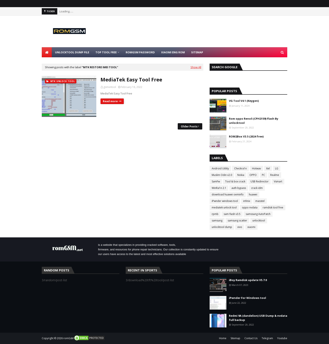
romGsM (68, 338)
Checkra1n (240, 168)
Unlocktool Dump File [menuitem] (72, 52)
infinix (246, 201)
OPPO (253, 175)
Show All (196, 67)
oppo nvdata (249, 207)
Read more (110, 101)
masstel (260, 201)
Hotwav (256, 168)
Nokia (240, 175)
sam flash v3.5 (232, 214)
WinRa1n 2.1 (219, 188)
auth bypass (238, 188)
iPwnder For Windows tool (247, 298)
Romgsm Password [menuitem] (140, 52)
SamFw (216, 181)
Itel (268, 168)
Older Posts (189, 126)
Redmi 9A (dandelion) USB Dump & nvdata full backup (258, 318)
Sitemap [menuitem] (197, 52)
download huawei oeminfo (228, 194)
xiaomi (251, 227)
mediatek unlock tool (224, 207)
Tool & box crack (235, 181)
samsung (217, 220)
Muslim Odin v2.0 (222, 175)
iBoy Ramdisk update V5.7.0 (248, 280)
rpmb (215, 214)
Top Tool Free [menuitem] (106, 52)
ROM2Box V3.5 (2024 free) (246, 136)
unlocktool (258, 220)
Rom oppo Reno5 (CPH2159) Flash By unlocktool (253, 121)
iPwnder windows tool (225, 201)
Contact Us (250, 338)
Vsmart (278, 181)
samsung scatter (237, 220)
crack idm (257, 188)
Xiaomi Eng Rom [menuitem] (173, 52)
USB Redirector (260, 181)
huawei (253, 194)
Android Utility (220, 168)
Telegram (267, 338)
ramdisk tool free (273, 207)
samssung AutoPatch (258, 214)
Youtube (282, 338)
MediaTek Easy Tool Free (131, 79)
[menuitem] (47, 52)
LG (276, 168)
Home (222, 338)
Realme (274, 175)
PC (263, 175)
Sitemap (235, 338)
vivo (239, 227)
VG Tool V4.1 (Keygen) (244, 101)
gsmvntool (109, 87)
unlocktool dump (222, 227)
